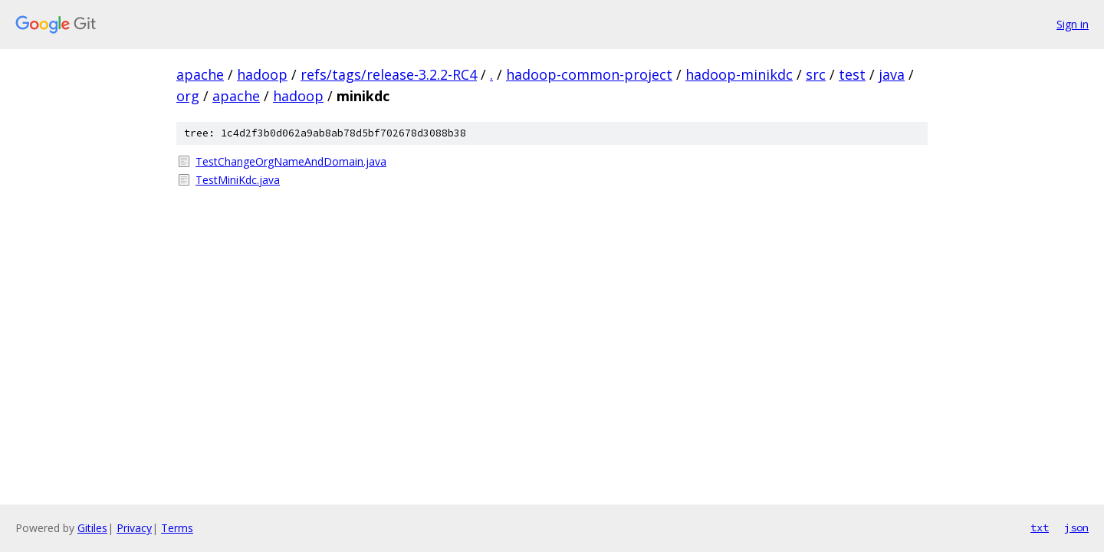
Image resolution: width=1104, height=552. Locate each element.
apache (200, 74)
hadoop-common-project (589, 74)
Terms (177, 528)
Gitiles (92, 528)
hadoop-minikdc (739, 74)
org (187, 96)
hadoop (262, 74)
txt (1039, 527)
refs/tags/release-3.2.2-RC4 (389, 74)
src (816, 74)
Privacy (134, 528)
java (892, 74)
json (1076, 527)
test (852, 74)
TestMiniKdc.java (238, 179)
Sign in (1072, 24)
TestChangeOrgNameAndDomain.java (291, 161)
